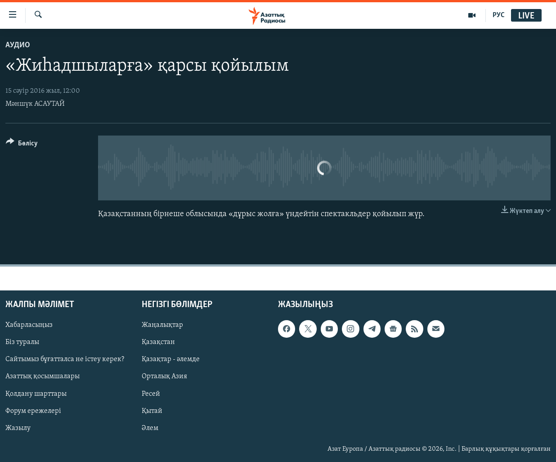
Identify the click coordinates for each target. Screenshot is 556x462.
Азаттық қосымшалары (42, 376)
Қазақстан (158, 342)
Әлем (150, 428)
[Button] (22, 145)
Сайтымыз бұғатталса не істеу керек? (64, 359)
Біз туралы (22, 342)
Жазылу (18, 428)
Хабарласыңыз (29, 325)
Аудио (17, 45)
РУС (499, 15)
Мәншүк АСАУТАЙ (35, 104)
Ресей (151, 394)
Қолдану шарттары (36, 394)
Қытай (152, 411)
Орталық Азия (164, 376)
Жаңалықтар (162, 325)
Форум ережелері (33, 411)
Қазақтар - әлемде (171, 359)
